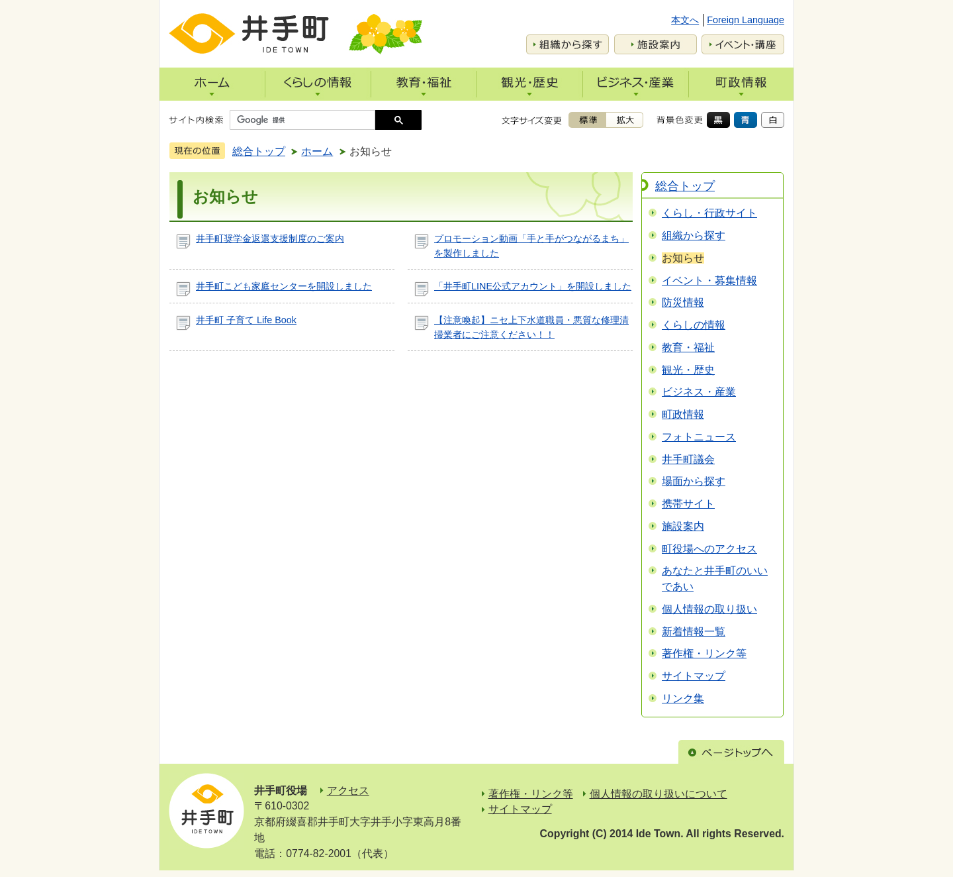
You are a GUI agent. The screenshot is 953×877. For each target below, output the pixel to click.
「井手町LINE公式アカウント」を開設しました (532, 286)
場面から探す (693, 481)
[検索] (306, 120)
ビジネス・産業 (699, 391)
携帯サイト (688, 503)
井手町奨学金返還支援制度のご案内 (270, 238)
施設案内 (683, 526)
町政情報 (683, 414)
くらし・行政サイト (709, 213)
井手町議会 (688, 459)
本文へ (685, 20)
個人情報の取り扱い (709, 609)
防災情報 (683, 302)
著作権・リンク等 (704, 653)
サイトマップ (693, 676)
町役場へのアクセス (709, 548)
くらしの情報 (693, 325)
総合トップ (258, 151)
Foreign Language (745, 20)
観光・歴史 (688, 370)
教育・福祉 (688, 347)
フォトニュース (699, 436)
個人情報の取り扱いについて (658, 794)
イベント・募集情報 (709, 280)
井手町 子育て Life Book (246, 320)
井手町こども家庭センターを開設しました (284, 286)
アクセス (348, 790)
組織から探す (693, 235)
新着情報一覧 (693, 631)
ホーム (317, 151)
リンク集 (683, 698)
